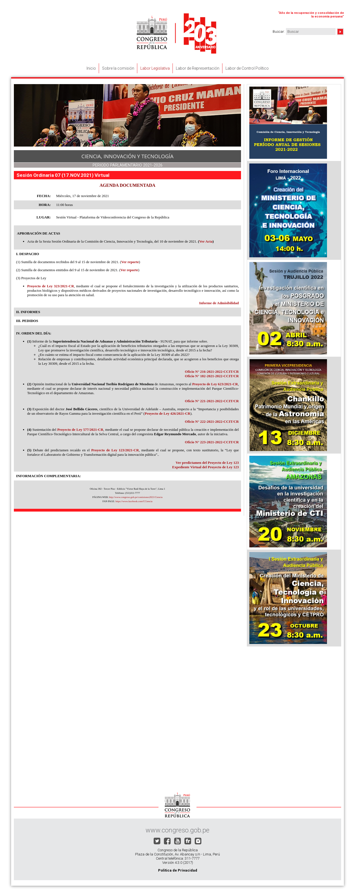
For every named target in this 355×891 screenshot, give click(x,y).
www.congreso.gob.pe (177, 830)
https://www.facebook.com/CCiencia (134, 501)
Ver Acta (205, 241)
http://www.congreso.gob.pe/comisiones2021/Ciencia (136, 497)
